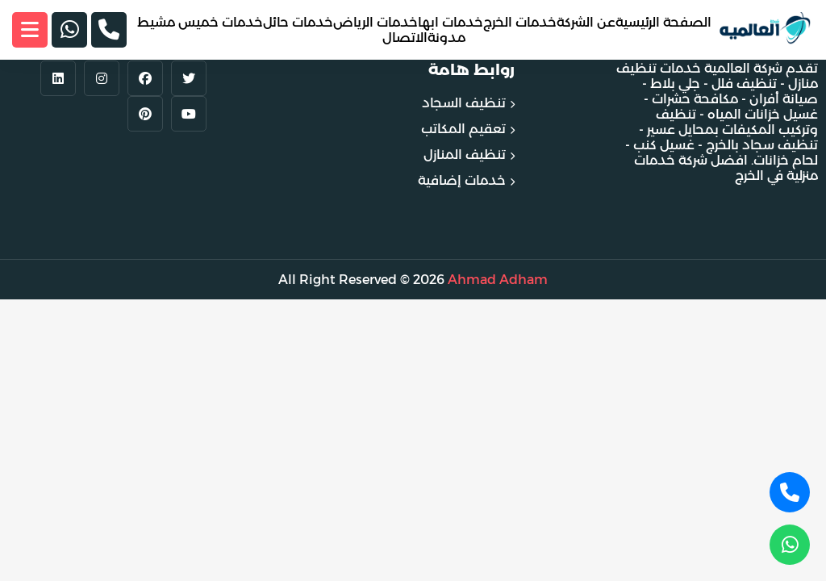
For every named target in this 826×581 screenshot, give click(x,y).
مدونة (446, 37)
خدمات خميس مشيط (200, 22)
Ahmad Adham (498, 279)
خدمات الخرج (520, 22)
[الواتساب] (69, 30)
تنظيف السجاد (464, 103)
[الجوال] (109, 30)
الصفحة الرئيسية (663, 22)
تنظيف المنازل (464, 154)
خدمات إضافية (462, 180)
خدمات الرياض (375, 22)
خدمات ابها (450, 22)
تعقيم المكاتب (463, 128)
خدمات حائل (298, 22)
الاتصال (405, 37)
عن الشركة (586, 22)
